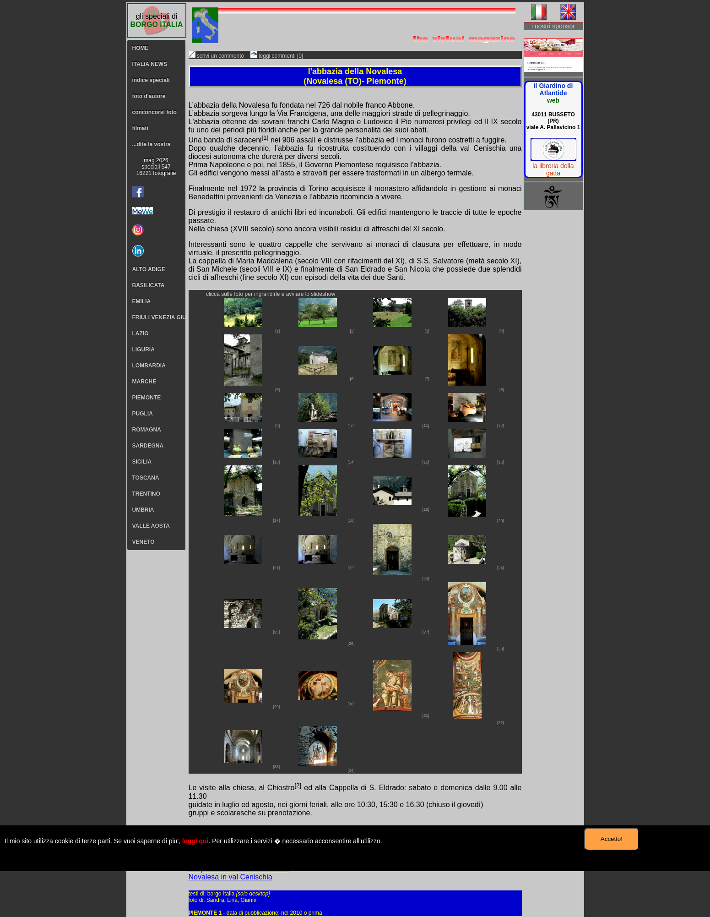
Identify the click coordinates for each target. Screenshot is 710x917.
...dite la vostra (151, 144)
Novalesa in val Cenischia (230, 877)
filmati (140, 128)
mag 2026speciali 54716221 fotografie (156, 166)
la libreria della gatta (553, 169)
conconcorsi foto (154, 112)
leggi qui (195, 841)
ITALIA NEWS (150, 64)
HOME (140, 48)
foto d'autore (149, 96)
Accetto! (612, 838)
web (553, 100)
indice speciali (151, 80)
